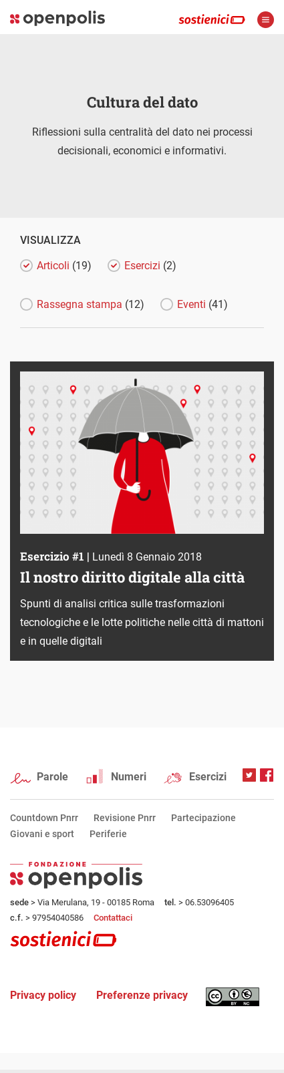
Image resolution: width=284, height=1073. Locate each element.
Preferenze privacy (142, 995)
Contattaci (113, 918)
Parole (52, 776)
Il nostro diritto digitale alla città (132, 577)
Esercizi (150, 265)
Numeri (128, 776)
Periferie (108, 833)
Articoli (64, 265)
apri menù (265, 19)
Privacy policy (43, 995)
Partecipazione (203, 817)
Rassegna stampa (90, 304)
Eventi (202, 304)
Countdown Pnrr (44, 817)
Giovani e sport (42, 833)
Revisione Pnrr (125, 817)
